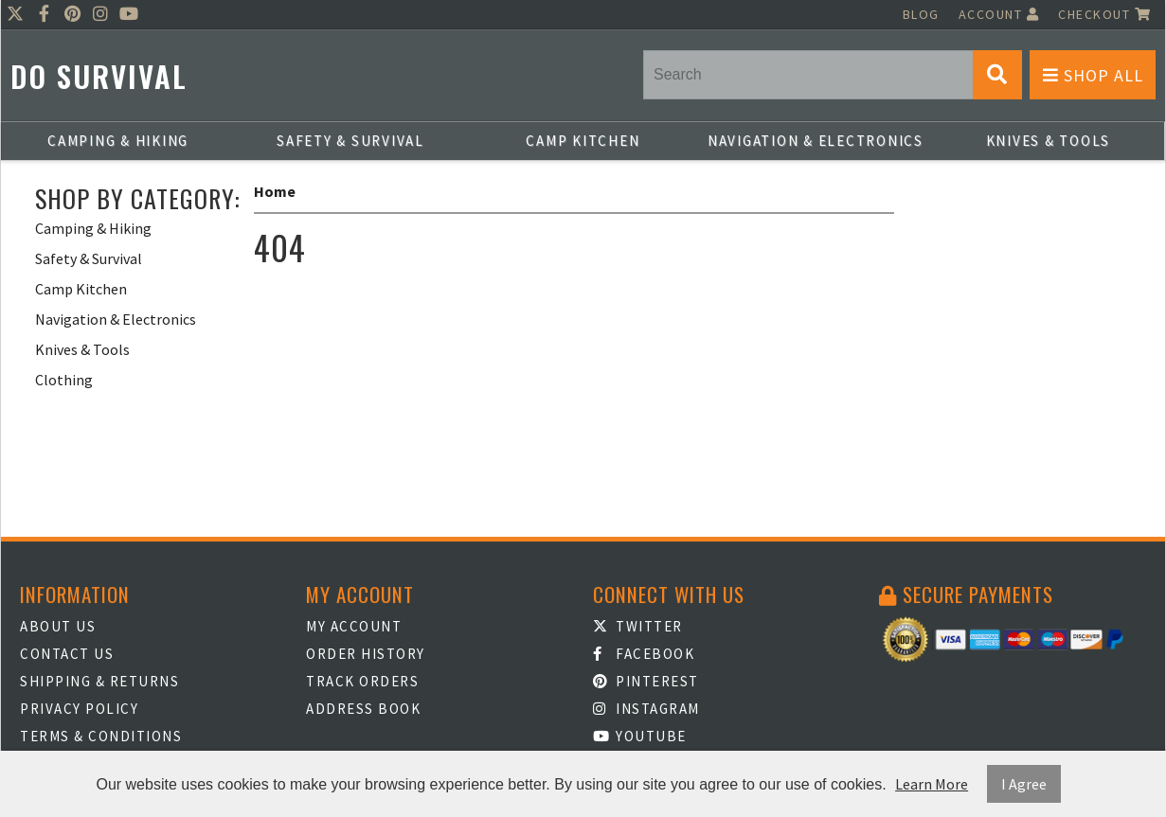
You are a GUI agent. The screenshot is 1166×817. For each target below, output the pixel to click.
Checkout (1104, 14)
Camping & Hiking (117, 141)
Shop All (1093, 75)
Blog (921, 14)
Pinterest (646, 681)
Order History (365, 654)
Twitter (638, 626)
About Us (58, 626)
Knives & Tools (1048, 141)
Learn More (931, 783)
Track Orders (362, 681)
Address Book (363, 709)
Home (275, 191)
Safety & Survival (350, 141)
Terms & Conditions (101, 736)
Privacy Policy (79, 709)
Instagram (646, 709)
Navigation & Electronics (816, 141)
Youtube (640, 736)
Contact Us (67, 654)
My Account (354, 626)
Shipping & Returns (99, 681)
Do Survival (99, 76)
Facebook (644, 654)
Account (999, 14)
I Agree (1024, 783)
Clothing (64, 379)
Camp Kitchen (582, 141)
